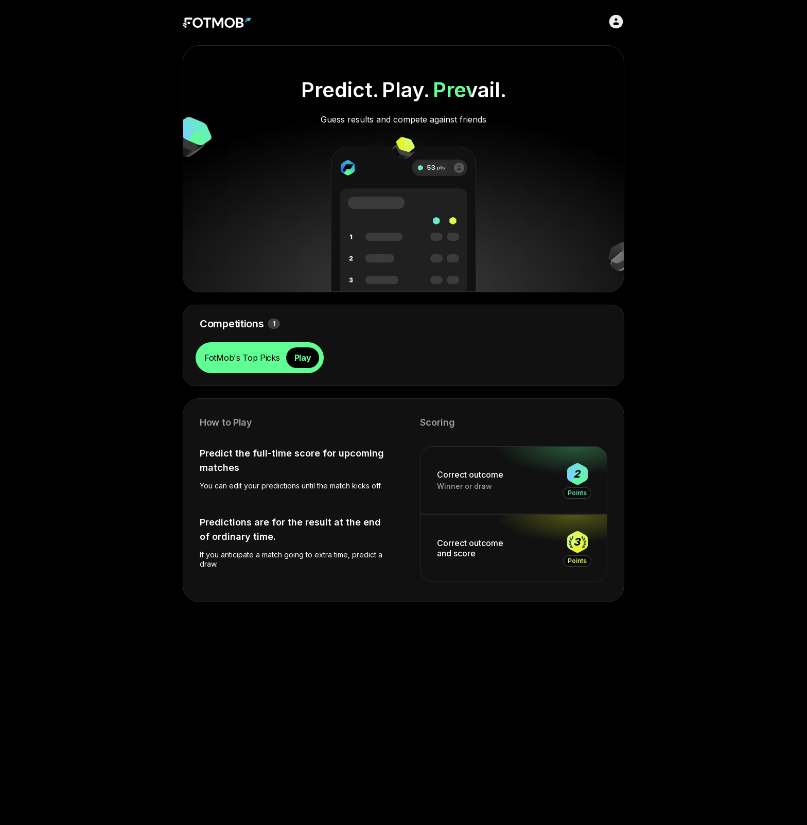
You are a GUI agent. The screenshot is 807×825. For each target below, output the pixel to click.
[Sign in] (616, 21)
